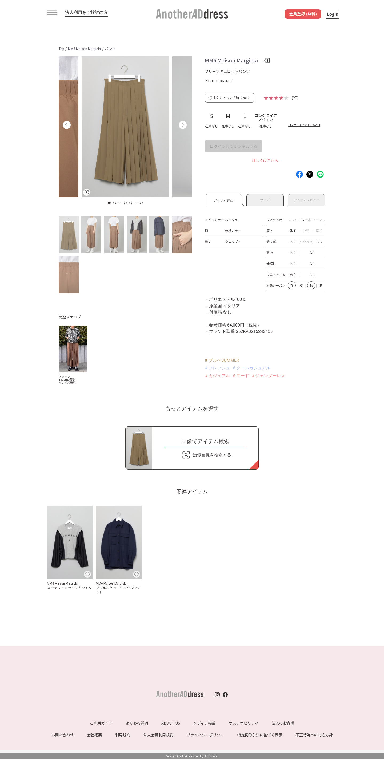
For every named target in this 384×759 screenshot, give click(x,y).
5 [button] (131, 203)
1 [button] (109, 203)
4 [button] (125, 203)
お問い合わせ (62, 735)
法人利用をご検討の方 (86, 12)
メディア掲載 (204, 723)
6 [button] (136, 203)
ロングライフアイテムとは (304, 125)
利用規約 (122, 735)
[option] (125, 126)
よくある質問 (137, 723)
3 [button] (120, 203)
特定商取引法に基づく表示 (259, 735)
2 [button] (115, 203)
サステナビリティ (243, 723)
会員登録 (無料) (303, 14)
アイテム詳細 (223, 199)
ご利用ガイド (101, 723)
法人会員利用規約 (158, 735)
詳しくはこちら (265, 160)
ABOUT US (170, 723)
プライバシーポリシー (205, 735)
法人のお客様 (283, 723)
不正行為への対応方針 (314, 735)
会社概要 (94, 735)
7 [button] (141, 203)
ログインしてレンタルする (234, 146)
